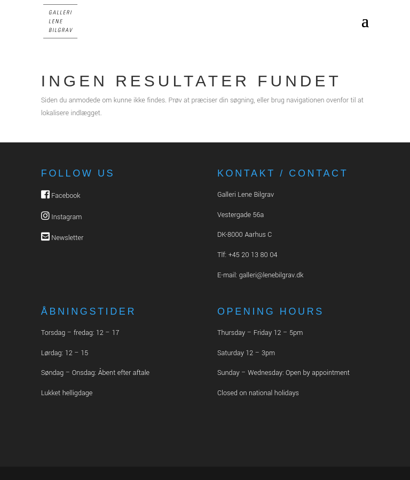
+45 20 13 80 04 (253, 255)
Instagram (66, 217)
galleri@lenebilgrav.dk (271, 275)
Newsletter (67, 238)
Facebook (65, 196)
